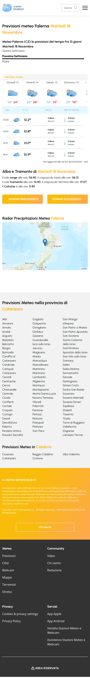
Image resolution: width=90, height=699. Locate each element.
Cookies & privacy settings (20, 614)
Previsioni (9, 556)
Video (51, 556)
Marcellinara (40, 364)
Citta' (5, 563)
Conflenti (8, 402)
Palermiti (38, 406)
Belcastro (8, 344)
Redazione (54, 570)
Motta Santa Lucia (44, 393)
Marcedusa (40, 360)
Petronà (37, 418)
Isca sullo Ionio (41, 344)
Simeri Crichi (71, 385)
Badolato (8, 340)
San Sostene (71, 336)
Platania (38, 426)
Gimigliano (39, 327)
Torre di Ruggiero (73, 422)
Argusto (7, 336)
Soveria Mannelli (73, 397)
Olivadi (37, 402)
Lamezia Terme (73, 435)
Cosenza (7, 454)
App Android (56, 621)
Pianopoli (38, 422)
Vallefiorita (69, 426)
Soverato (68, 393)
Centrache (9, 381)
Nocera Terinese (43, 397)
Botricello (8, 352)
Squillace (68, 406)
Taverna (68, 414)
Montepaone (41, 389)
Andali (6, 331)
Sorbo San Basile (73, 389)
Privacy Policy (11, 621)
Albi (4, 319)
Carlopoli (7, 369)
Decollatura (9, 422)
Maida (37, 356)
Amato (6, 327)
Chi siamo (45, 527)
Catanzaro (9, 373)
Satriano (68, 360)
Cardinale (8, 364)
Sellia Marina (71, 369)
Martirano (39, 369)
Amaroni (7, 323)
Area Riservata (47, 668)
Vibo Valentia (71, 454)
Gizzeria (38, 336)
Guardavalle (40, 340)
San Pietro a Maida (75, 327)
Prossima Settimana (14, 56)
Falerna (7, 426)
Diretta (7, 592)
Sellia (66, 364)
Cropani (7, 410)
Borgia (6, 348)
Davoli (6, 418)
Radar (6, 61)
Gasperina (39, 323)
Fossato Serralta (12, 435)
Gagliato (38, 319)
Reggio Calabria (43, 454)
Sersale (67, 377)
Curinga (7, 414)
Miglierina (39, 381)
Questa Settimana (13, 51)
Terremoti (9, 585)
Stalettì (67, 410)
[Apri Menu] (85, 8)
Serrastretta (70, 373)
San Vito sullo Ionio (74, 356)
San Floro (38, 431)
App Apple (54, 614)
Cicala (6, 397)
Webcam (8, 570)
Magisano (39, 352)
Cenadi (6, 377)
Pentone (38, 410)
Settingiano (70, 381)
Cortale (7, 406)
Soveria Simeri (72, 402)
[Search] (70, 7)
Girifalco (38, 331)
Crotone (38, 458)
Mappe (7, 577)
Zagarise (68, 431)
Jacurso (37, 348)
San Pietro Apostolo (75, 331)
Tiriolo (66, 418)
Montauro (39, 385)
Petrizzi (37, 414)
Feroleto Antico (11, 431)
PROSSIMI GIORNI (14, 77)
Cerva (6, 385)
